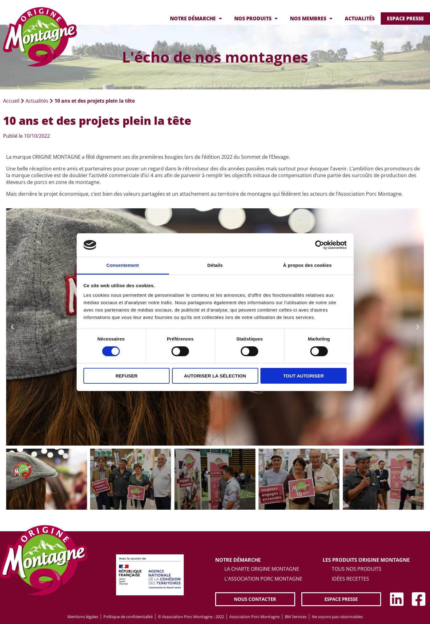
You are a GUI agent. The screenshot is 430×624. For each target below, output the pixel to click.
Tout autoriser (303, 375)
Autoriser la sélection (215, 375)
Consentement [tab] (122, 265)
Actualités (360, 18)
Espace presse (405, 18)
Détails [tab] (215, 265)
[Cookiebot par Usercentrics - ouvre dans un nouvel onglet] (320, 245)
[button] (12, 327)
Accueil (11, 100)
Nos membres (311, 18)
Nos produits (256, 18)
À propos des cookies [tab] (307, 265)
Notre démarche (196, 18)
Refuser (126, 375)
